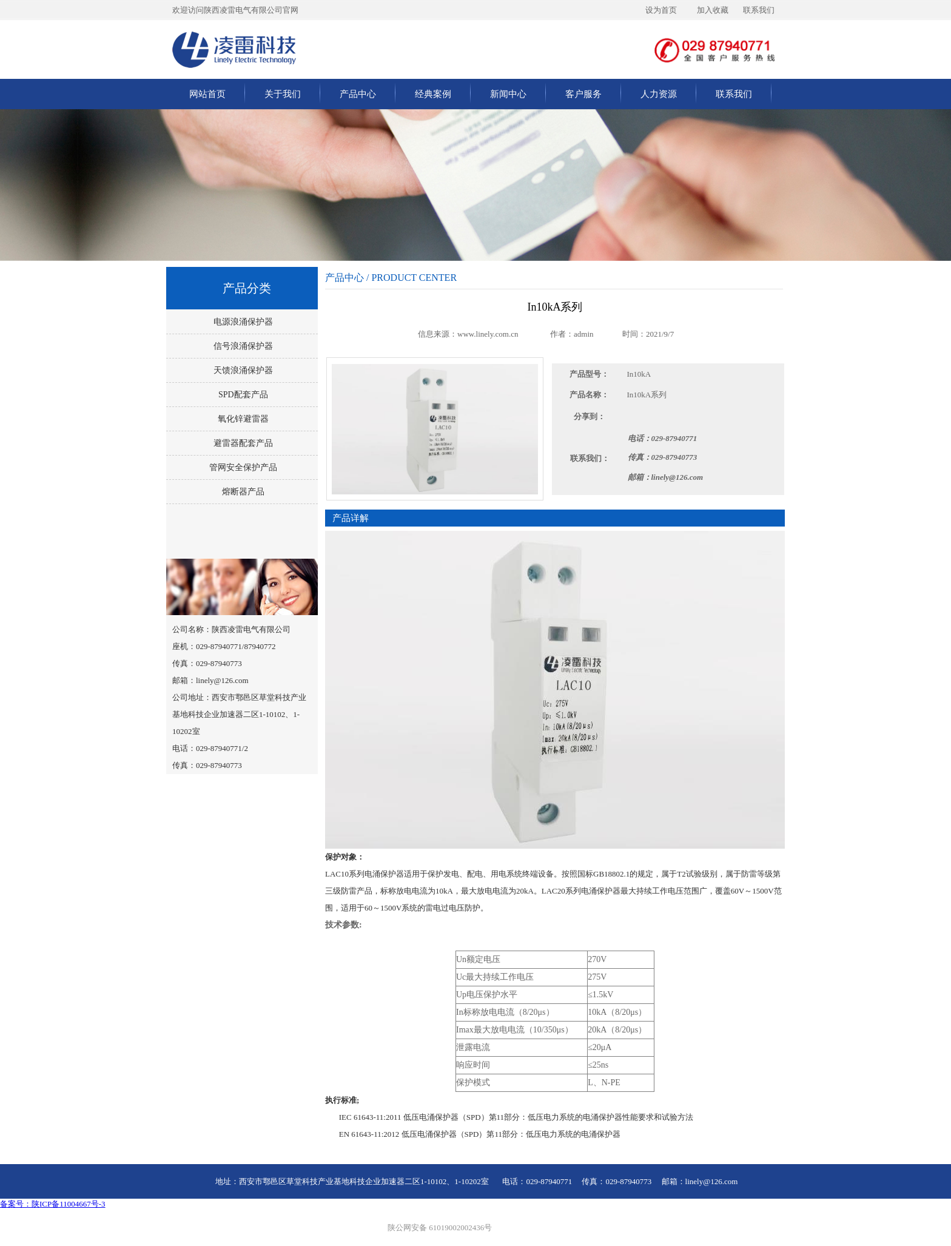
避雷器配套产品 (242, 443)
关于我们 (282, 94)
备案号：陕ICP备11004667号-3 (53, 1203)
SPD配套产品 (241, 394)
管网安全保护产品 (242, 467)
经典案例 (433, 94)
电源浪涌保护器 (242, 321)
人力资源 (658, 94)
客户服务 (583, 94)
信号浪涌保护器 (242, 346)
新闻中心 (508, 94)
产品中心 (358, 94)
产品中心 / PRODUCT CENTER (391, 277)
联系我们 (734, 94)
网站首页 (207, 94)
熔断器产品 (242, 491)
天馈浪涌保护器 (242, 370)
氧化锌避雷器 (242, 418)
